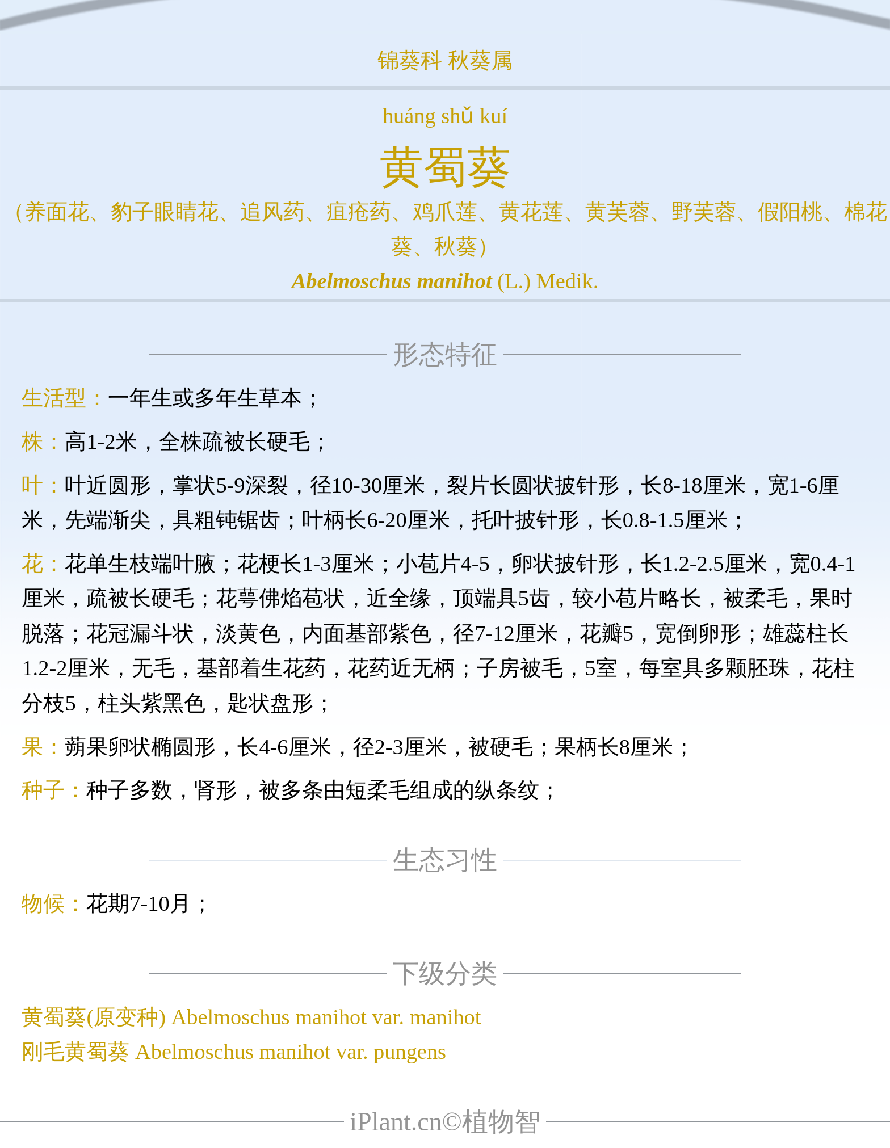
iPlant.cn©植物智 (445, 1121)
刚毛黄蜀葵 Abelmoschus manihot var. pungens (234, 1051)
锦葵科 (409, 60)
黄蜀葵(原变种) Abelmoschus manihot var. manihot (251, 1017)
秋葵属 (480, 60)
